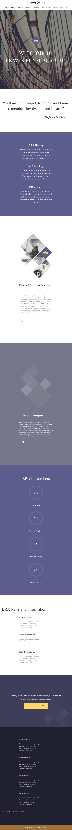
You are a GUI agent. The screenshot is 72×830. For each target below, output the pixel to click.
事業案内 (13, 8)
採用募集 (48, 8)
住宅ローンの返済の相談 (24, 8)
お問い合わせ (63, 8)
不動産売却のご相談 (39, 8)
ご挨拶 (7, 8)
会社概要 (55, 8)
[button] (36, 706)
